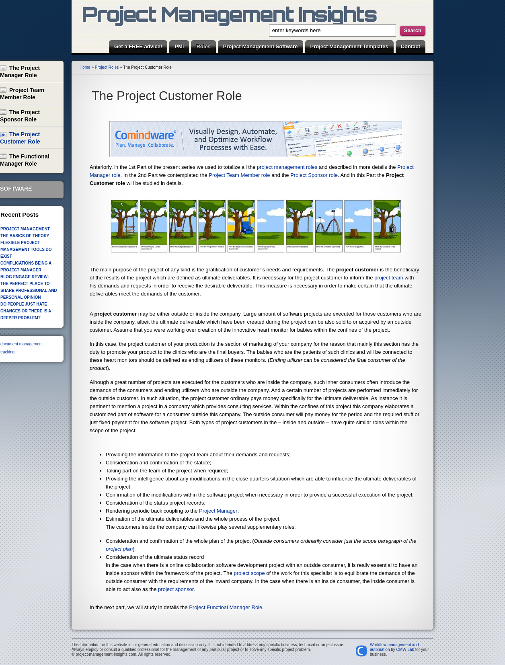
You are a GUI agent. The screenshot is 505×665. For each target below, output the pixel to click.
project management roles (287, 167)
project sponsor (175, 589)
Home (85, 67)
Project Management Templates (349, 46)
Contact (410, 46)
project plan (119, 549)
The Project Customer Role (167, 96)
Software (16, 188)
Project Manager (218, 511)
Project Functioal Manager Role (225, 607)
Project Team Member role (239, 175)
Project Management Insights (229, 14)
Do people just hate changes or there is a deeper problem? (25, 311)
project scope (249, 573)
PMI (179, 46)
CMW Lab (405, 649)
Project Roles (107, 67)
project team (388, 278)
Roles (203, 46)
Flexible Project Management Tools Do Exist (26, 249)
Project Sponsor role (314, 175)
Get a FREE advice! (138, 46)
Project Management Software (260, 46)
